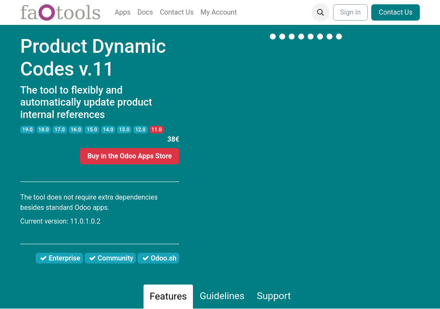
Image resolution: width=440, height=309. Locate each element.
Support (274, 295)
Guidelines (222, 295)
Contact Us (395, 12)
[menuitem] (122, 12)
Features (168, 296)
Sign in (350, 12)
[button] (321, 12)
